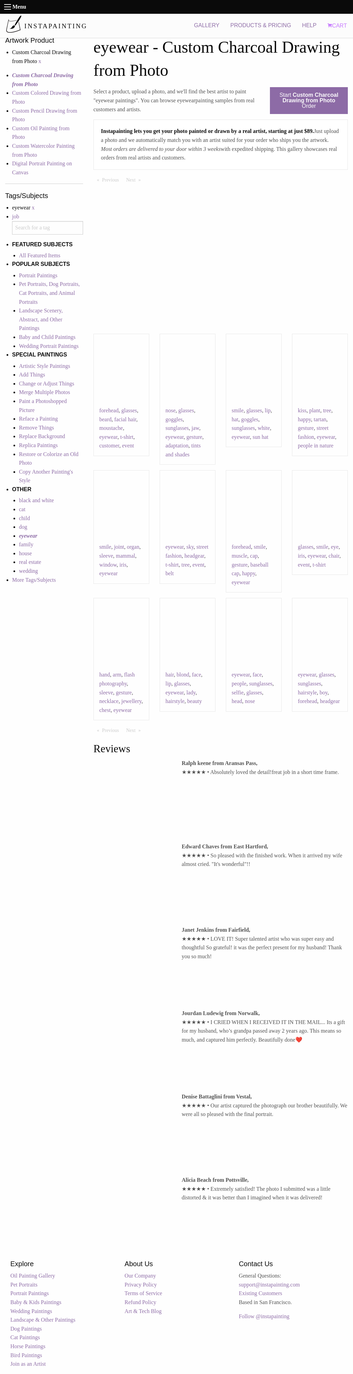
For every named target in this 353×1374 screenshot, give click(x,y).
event (128, 445)
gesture (194, 437)
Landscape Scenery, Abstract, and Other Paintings (41, 319)
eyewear (108, 437)
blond (182, 675)
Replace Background (42, 436)
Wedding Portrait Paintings (49, 346)
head (237, 701)
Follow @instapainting (264, 1316)
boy (323, 692)
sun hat (261, 437)
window (108, 565)
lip (268, 410)
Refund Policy (140, 1302)
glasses (129, 410)
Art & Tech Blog (142, 1311)
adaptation (177, 445)
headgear (194, 556)
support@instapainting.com (269, 1285)
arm (117, 675)
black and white (36, 500)
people (239, 683)
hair (169, 675)
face (196, 675)
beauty (194, 701)
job (15, 216)
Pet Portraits (24, 1285)
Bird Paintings (26, 1355)
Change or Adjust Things (46, 383)
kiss (302, 410)
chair (334, 556)
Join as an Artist (28, 1364)
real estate (30, 562)
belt (169, 573)
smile (238, 410)
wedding (28, 571)
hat (235, 419)
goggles (174, 419)
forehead (109, 410)
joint (119, 547)
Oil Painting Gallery (32, 1276)
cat (22, 509)
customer (109, 445)
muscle (239, 556)
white (264, 428)
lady (191, 692)
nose (170, 410)
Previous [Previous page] (112, 179)
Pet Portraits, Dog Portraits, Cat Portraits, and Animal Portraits (49, 292)
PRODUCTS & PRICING (260, 25)
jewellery (131, 701)
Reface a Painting (38, 419)
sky (190, 547)
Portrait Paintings (38, 275)
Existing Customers (260, 1293)
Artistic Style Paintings (44, 366)
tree (327, 410)
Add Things (32, 375)
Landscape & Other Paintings (42, 1320)
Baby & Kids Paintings (35, 1302)
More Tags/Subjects (34, 580)
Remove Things (36, 428)
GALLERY (207, 25)
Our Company (140, 1276)
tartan (320, 419)
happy (304, 419)
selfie (238, 692)
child (24, 518)
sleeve (106, 556)
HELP (309, 25)
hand (104, 675)
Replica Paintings (38, 445)
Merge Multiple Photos (44, 392)
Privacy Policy (140, 1285)
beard (105, 419)
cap (254, 556)
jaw (195, 428)
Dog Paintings (26, 1329)
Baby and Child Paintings (47, 337)
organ (133, 547)
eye (335, 547)
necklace (109, 701)
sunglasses (177, 428)
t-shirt (126, 437)
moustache (111, 428)
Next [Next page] (135, 179)
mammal (125, 556)
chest (105, 710)
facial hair (125, 419)
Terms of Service (143, 1293)
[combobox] (47, 228)
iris (123, 565)
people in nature (315, 445)
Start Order (309, 100)
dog (23, 527)
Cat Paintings (25, 1337)
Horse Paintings (28, 1346)
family (26, 544)
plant (314, 410)
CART (337, 26)
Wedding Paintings (31, 1311)
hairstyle (174, 701)
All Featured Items (39, 255)
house (25, 553)
